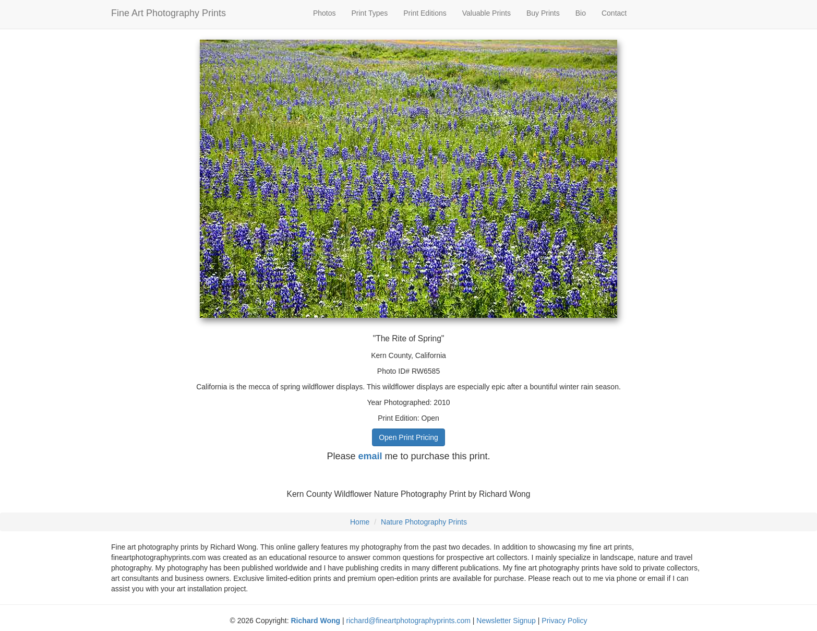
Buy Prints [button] (543, 13)
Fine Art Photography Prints (168, 13)
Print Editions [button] (424, 13)
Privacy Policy (564, 620)
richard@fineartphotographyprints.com (408, 620)
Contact (614, 13)
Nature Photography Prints (424, 522)
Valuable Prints (486, 13)
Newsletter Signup (506, 620)
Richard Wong (315, 620)
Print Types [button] (370, 13)
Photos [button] (324, 13)
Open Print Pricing (408, 437)
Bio (580, 13)
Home (359, 522)
